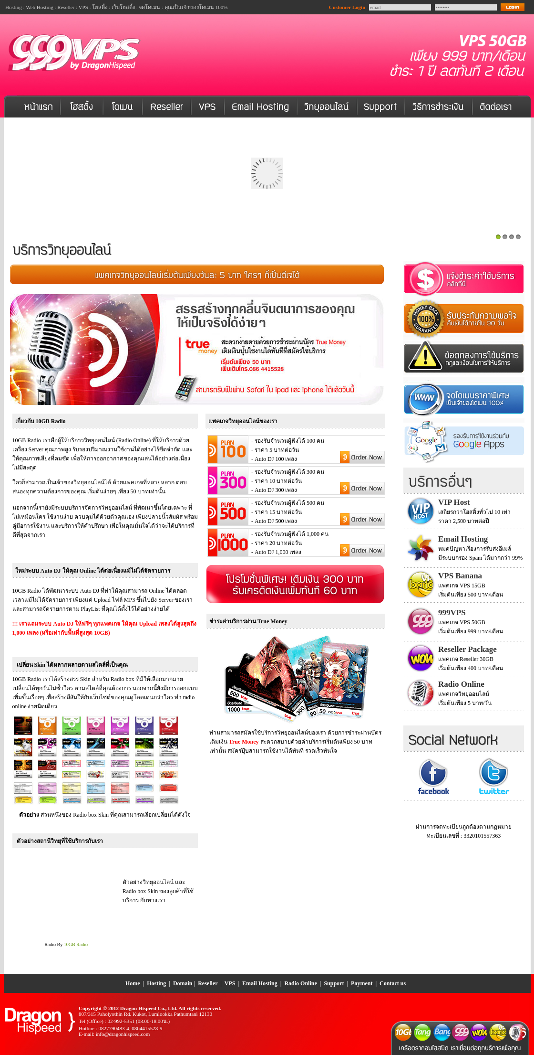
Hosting (156, 983)
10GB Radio (76, 944)
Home (132, 983)
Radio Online (301, 983)
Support (334, 983)
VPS (230, 983)
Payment (361, 983)
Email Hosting (259, 983)
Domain (183, 983)
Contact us (393, 983)
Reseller (207, 983)
